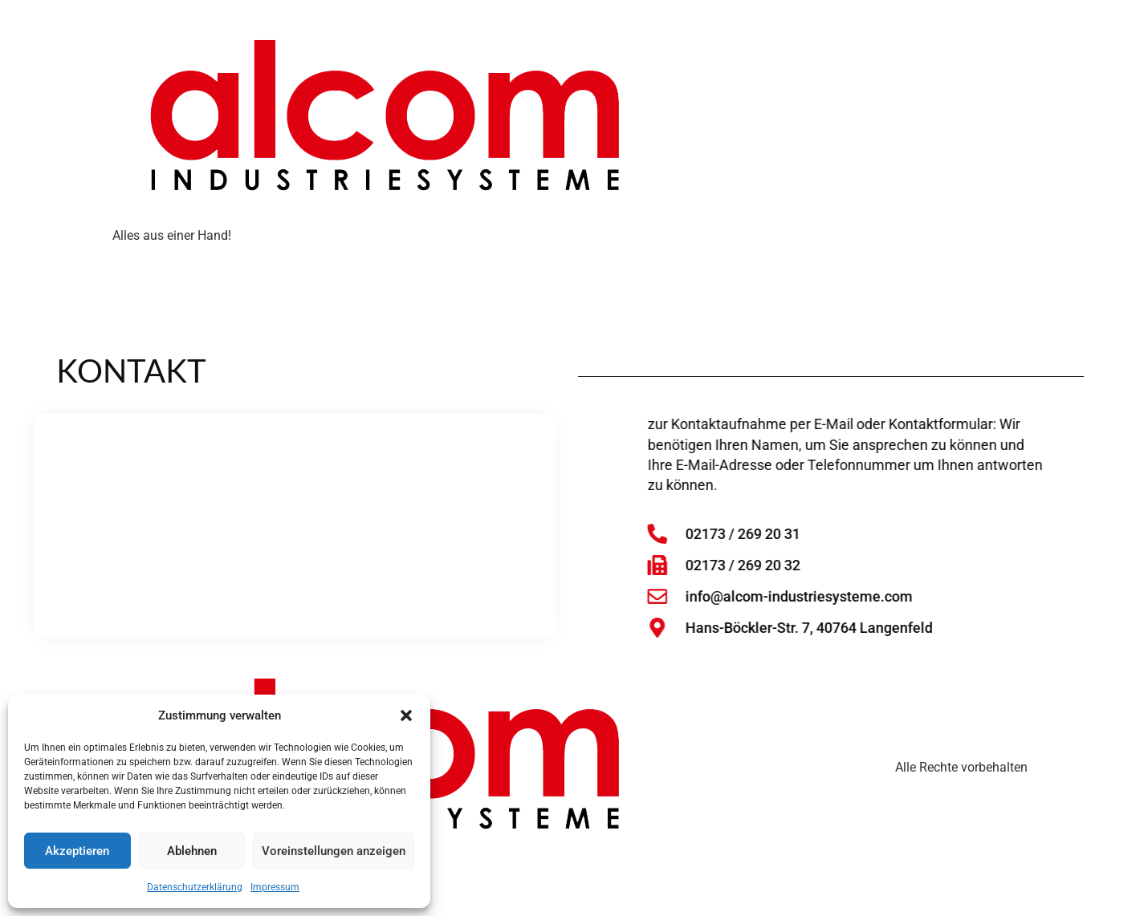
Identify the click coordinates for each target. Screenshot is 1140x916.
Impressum (274, 887)
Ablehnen (192, 851)
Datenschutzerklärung (194, 887)
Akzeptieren (77, 851)
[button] (406, 715)
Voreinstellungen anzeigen (333, 851)
